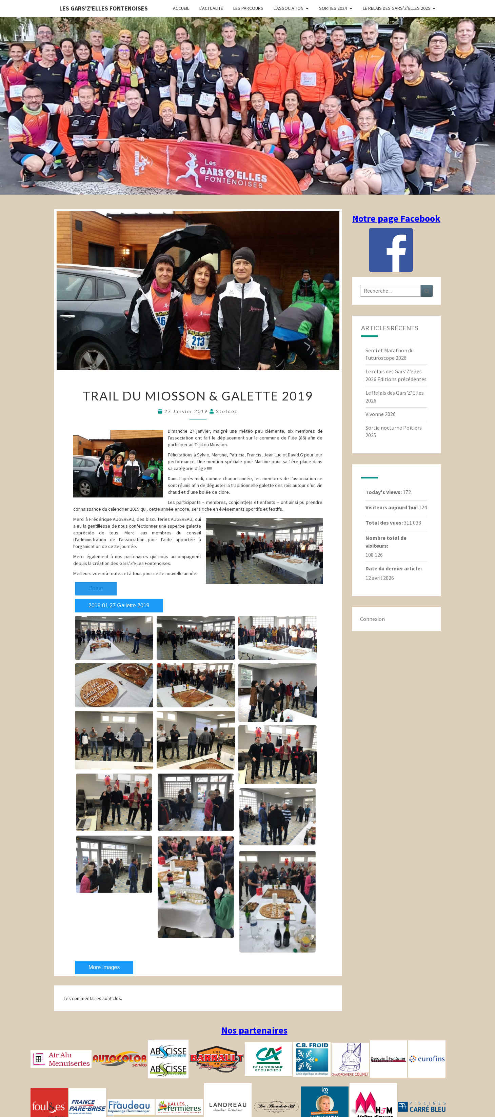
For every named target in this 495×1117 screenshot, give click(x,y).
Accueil (181, 8)
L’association (288, 8)
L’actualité (211, 8)
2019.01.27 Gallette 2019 (119, 605)
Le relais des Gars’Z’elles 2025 (396, 8)
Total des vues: (384, 522)
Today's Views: (384, 492)
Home (95, 588)
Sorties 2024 (333, 8)
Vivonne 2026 (380, 414)
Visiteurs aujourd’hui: (392, 507)
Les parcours (248, 8)
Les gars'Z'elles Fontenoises (103, 8)
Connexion (372, 618)
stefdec (227, 411)
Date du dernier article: (394, 568)
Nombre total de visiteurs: (386, 541)
